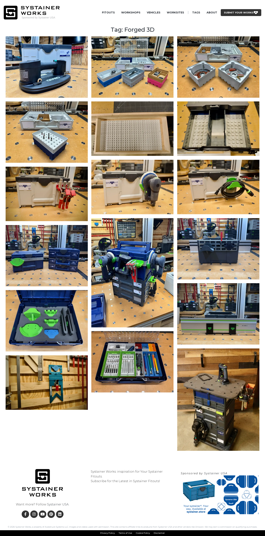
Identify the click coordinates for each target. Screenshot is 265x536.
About (212, 12)
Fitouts (108, 12)
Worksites (175, 12)
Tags (196, 12)
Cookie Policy (143, 533)
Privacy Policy (107, 533)
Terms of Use (125, 533)
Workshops (130, 12)
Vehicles (153, 12)
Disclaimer (159, 533)
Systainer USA (58, 504)
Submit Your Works (241, 12)
